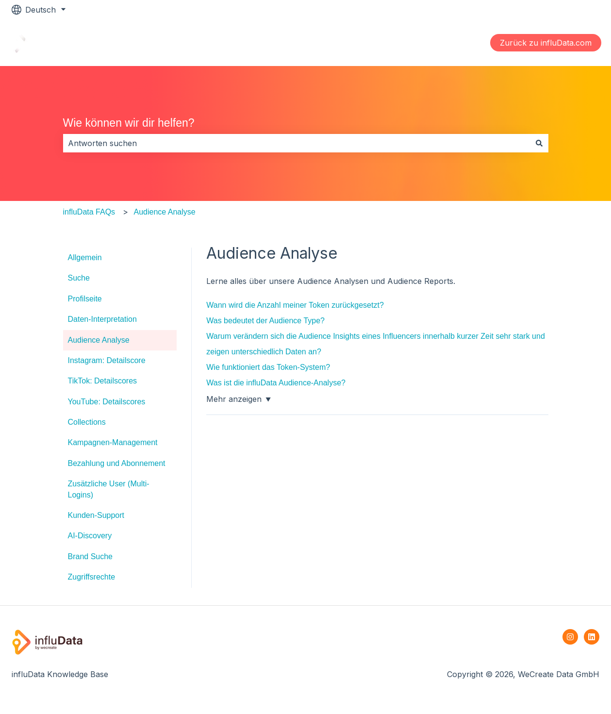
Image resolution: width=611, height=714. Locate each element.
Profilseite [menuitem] (85, 299)
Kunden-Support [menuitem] (96, 515)
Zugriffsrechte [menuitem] (92, 577)
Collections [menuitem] (87, 422)
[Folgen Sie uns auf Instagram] (570, 637)
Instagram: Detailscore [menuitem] (107, 360)
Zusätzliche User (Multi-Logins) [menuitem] (108, 489)
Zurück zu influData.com (546, 43)
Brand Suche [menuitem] (90, 556)
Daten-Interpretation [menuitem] (102, 319)
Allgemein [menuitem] (85, 257)
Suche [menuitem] (79, 278)
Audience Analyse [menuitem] (99, 340)
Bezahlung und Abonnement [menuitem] (116, 463)
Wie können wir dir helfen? (129, 122)
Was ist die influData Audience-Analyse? (276, 383)
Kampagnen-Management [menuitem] (113, 442)
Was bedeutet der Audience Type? (265, 320)
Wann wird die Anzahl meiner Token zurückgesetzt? (295, 305)
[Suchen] (539, 143)
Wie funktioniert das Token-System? (268, 367)
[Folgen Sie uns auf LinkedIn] (591, 637)
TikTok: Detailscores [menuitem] (102, 381)
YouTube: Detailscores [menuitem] (107, 402)
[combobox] (296, 143)
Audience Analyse (164, 212)
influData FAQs (89, 212)
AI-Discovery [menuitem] (90, 535)
